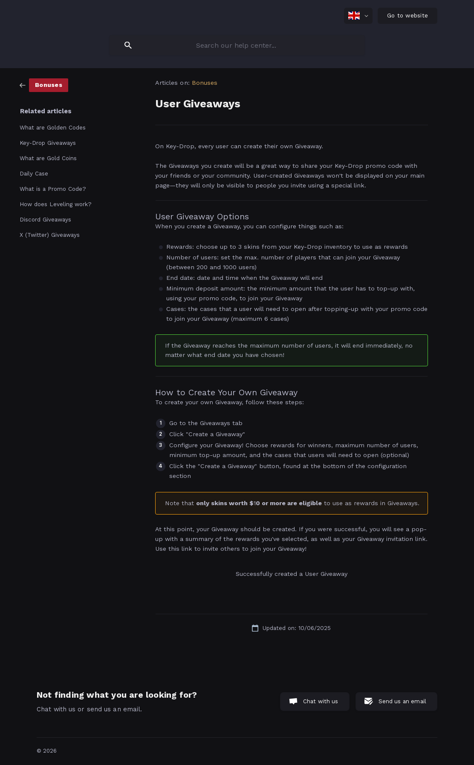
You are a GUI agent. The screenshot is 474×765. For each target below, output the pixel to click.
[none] (358, 16)
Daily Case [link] (34, 173)
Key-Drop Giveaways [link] (48, 142)
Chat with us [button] (320, 701)
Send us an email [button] (402, 701)
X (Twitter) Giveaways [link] (50, 234)
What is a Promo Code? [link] (53, 188)
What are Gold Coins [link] (48, 158)
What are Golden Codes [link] (53, 127)
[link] (44, 85)
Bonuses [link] (205, 82)
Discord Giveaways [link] (45, 219)
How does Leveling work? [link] (56, 204)
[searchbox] (237, 45)
